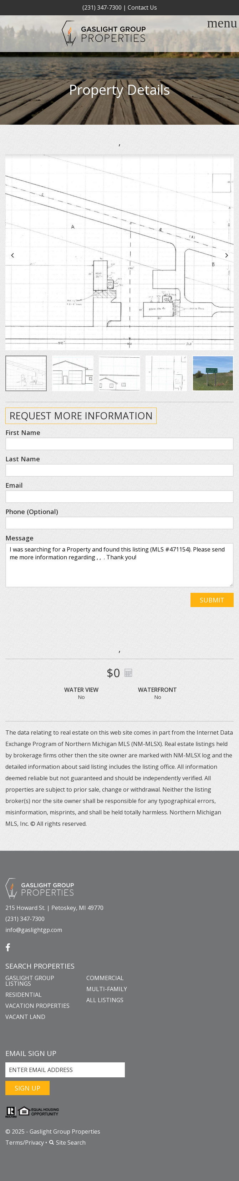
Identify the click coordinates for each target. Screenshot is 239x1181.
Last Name (22, 459)
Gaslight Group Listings (29, 980)
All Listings (104, 1000)
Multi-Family (106, 989)
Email (14, 485)
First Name (22, 432)
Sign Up (27, 1088)
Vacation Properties (37, 1006)
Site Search (67, 1142)
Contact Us (142, 7)
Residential (23, 995)
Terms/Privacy (24, 1142)
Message (19, 538)
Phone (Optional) (31, 511)
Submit (212, 600)
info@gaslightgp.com (33, 930)
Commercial (105, 978)
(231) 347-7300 (102, 7)
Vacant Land (25, 1017)
